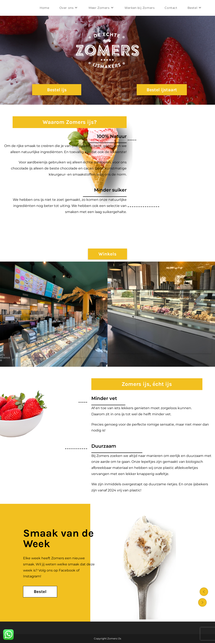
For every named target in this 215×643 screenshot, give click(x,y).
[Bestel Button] (40, 591)
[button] (202, 591)
